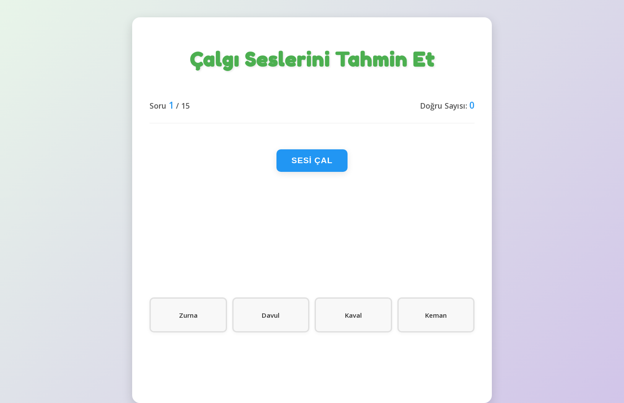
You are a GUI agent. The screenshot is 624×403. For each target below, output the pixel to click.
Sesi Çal (312, 160)
